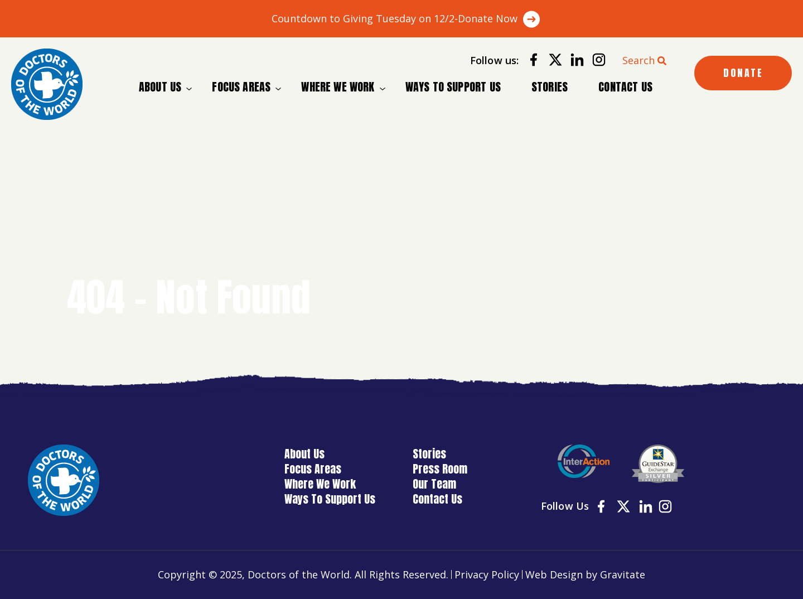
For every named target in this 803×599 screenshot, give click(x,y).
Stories (549, 86)
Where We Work (337, 87)
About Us (160, 87)
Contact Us (625, 86)
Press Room (440, 468)
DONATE (743, 72)
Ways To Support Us (453, 86)
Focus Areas (241, 87)
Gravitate (622, 574)
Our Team (434, 483)
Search (638, 60)
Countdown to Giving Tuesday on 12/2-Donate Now (394, 18)
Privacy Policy (486, 574)
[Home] (47, 84)
